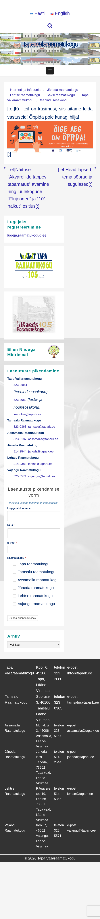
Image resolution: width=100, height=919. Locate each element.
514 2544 (20, 451)
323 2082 (20, 400)
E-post (12, 542)
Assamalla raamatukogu (36, 580)
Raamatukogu (16, 557)
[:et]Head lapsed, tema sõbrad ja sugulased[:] (75, 177)
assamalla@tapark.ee (43, 439)
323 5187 (20, 439)
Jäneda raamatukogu (62, 90)
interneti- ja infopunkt (25, 90)
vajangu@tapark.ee (41, 476)
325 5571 (20, 476)
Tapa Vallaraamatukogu (50, 44)
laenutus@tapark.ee (27, 414)
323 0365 (20, 426)
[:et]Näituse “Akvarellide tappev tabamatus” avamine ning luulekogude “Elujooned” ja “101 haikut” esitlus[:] (28, 188)
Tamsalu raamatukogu (34, 572)
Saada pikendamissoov (22, 618)
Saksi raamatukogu (61, 95)
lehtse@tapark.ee (40, 464)
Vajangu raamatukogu (34, 604)
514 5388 (20, 464)
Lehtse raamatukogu (25, 95)
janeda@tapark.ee (40, 451)
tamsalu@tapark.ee (41, 426)
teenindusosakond (53, 100)
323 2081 (20, 385)
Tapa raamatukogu (31, 564)
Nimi (11, 525)
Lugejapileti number (19, 508)
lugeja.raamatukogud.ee (27, 235)
